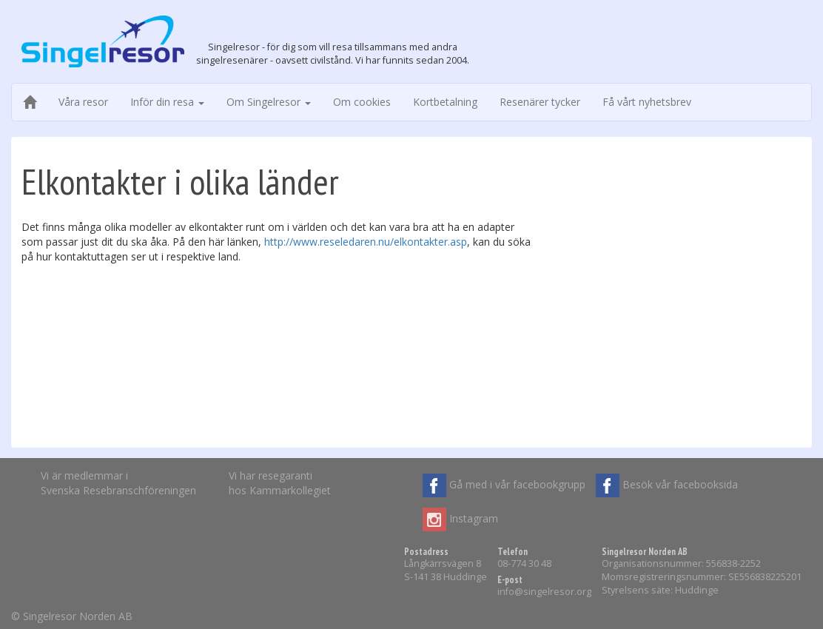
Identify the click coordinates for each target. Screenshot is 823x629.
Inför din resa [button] (167, 102)
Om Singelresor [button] (268, 102)
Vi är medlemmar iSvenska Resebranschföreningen (118, 482)
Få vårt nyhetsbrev (646, 102)
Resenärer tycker (540, 102)
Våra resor (83, 102)
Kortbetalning (445, 102)
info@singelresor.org (544, 591)
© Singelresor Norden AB (71, 616)
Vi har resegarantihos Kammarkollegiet (280, 482)
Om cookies (362, 102)
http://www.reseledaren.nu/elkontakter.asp (365, 242)
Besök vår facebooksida (667, 485)
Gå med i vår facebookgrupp (504, 485)
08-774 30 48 (524, 563)
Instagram (460, 519)
